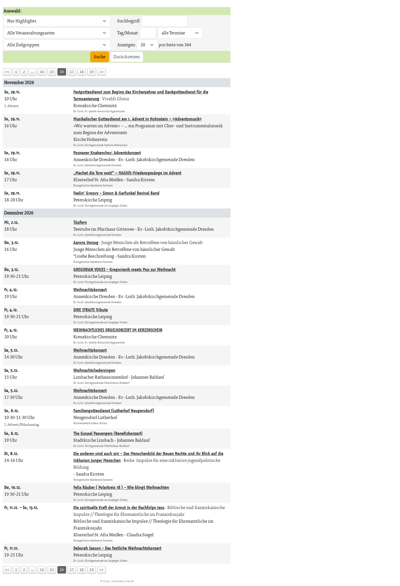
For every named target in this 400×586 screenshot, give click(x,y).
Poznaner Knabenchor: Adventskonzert (107, 153)
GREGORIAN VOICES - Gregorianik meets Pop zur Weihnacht (124, 269)
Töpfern (80, 222)
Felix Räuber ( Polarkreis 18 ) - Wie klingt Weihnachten (121, 487)
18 (82, 71)
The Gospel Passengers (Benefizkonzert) (108, 433)
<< (7, 71)
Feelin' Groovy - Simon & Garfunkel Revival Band (116, 193)
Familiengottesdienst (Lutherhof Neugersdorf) (113, 411)
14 (42, 71)
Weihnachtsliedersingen (94, 370)
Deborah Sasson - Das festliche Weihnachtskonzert (117, 548)
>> (102, 71)
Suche (99, 57)
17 (72, 71)
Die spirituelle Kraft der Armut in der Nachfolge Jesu (118, 507)
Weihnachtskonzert (90, 290)
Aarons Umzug (85, 242)
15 (52, 71)
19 (92, 71)
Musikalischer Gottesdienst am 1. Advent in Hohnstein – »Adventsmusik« (137, 119)
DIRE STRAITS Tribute (90, 310)
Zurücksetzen (127, 57)
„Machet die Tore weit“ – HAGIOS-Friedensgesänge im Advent (127, 173)
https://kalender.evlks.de (118, 581)
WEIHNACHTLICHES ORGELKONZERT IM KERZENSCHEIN (117, 330)
